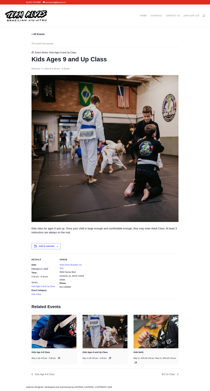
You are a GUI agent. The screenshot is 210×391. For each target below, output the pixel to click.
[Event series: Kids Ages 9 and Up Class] (110, 358)
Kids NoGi (139, 352)
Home (143, 16)
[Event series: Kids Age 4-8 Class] (59, 358)
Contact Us (173, 16)
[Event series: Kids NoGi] (136, 362)
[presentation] (54, 331)
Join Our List (192, 16)
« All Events (38, 34)
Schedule (156, 16)
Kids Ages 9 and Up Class (43, 286)
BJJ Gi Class (169, 374)
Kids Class (36, 294)
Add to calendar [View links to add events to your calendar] (46, 246)
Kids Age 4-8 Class (41, 352)
